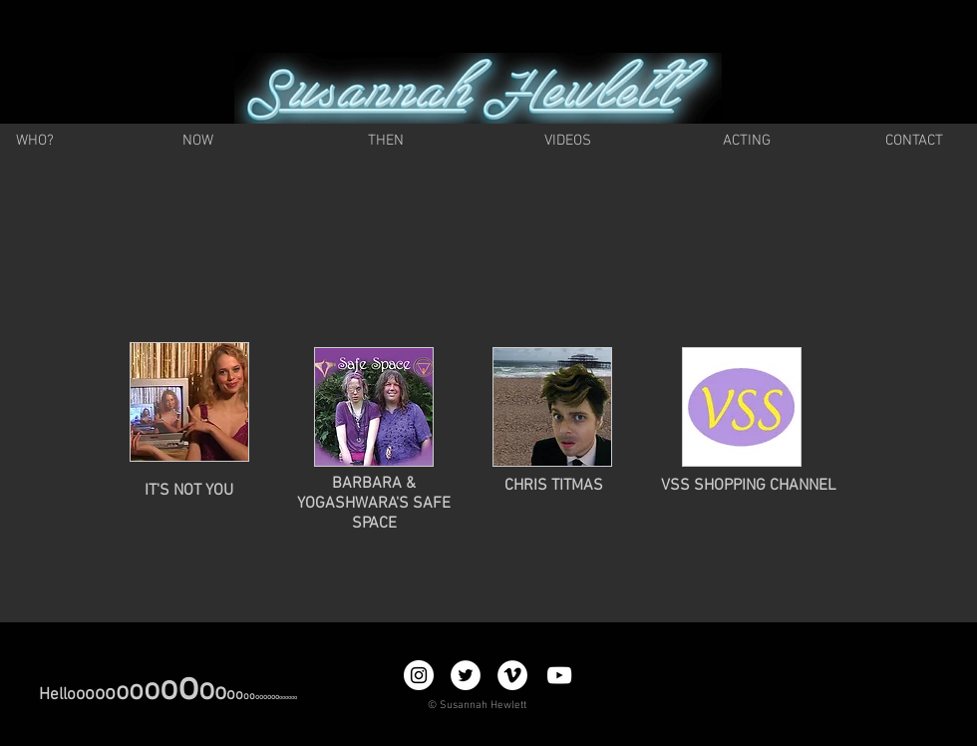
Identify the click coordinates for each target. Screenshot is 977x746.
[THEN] (386, 141)
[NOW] (197, 141)
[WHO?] (35, 141)
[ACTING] (747, 141)
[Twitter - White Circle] (466, 675)
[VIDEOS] (567, 141)
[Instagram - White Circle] (419, 675)
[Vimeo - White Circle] (512, 675)
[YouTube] (559, 675)
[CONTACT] (913, 141)
